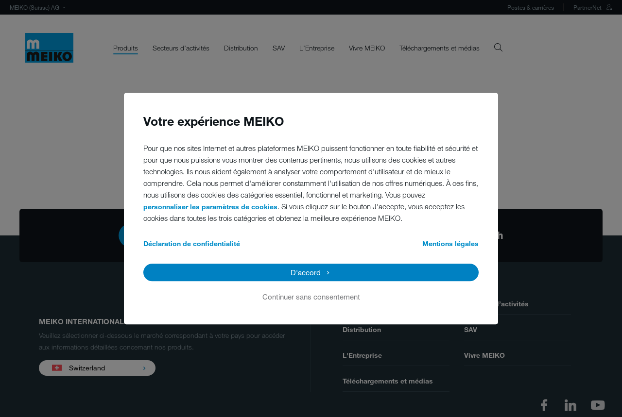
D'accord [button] (306, 272)
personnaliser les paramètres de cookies (210, 206)
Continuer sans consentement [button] (311, 296)
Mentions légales (450, 243)
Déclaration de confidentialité (191, 243)
